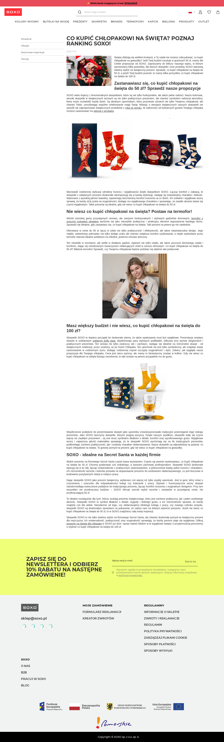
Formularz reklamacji (102, 612)
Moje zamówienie (98, 605)
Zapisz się (190, 561)
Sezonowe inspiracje (32, 52)
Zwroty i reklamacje (162, 618)
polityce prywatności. (130, 575)
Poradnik (26, 39)
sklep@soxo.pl (34, 618)
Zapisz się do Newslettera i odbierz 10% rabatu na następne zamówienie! (64, 567)
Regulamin (153, 624)
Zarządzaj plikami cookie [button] (165, 637)
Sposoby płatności (160, 644)
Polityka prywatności (163, 631)
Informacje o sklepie (162, 612)
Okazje (25, 45)
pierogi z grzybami (104, 111)
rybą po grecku (133, 107)
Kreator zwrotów (98, 618)
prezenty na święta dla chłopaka (84, 523)
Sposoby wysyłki (158, 650)
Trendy (25, 59)
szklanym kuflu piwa (104, 340)
